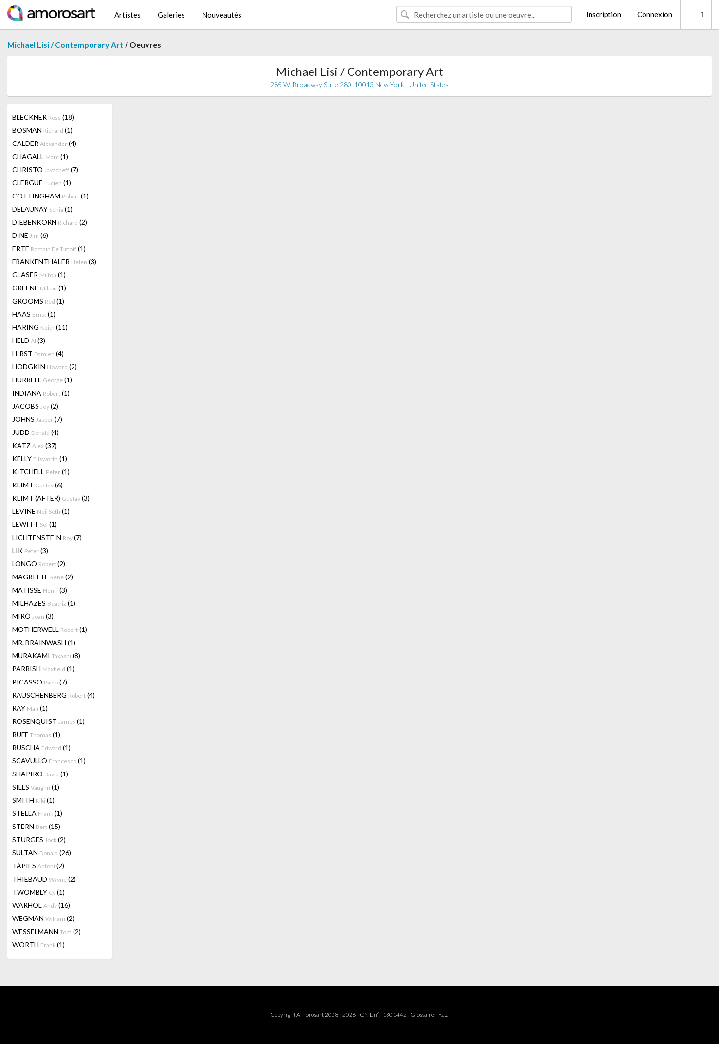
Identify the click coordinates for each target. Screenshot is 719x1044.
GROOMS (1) (38, 301)
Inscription (603, 14)
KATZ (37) (34, 445)
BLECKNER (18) (43, 117)
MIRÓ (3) (33, 616)
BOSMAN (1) (42, 130)
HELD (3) (28, 340)
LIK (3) (30, 550)
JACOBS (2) (35, 406)
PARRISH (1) (43, 669)
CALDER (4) (44, 143)
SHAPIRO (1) (40, 774)
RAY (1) (30, 708)
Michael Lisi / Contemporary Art (65, 44)
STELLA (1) (37, 813)
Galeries (171, 14)
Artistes (127, 14)
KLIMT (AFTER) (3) (51, 498)
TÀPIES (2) (38, 866)
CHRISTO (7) (45, 169)
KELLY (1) (39, 458)
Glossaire (422, 1014)
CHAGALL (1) (40, 156)
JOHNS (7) (37, 419)
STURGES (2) (39, 839)
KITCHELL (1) (41, 472)
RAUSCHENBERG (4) (53, 695)
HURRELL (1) (42, 380)
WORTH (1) (38, 944)
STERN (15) (36, 826)
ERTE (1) (49, 248)
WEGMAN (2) (43, 918)
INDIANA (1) (41, 393)
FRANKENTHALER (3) (54, 261)
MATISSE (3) (39, 590)
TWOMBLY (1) (38, 892)
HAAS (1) (33, 314)
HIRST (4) (38, 353)
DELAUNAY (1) (42, 209)
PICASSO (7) (39, 682)
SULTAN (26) (41, 852)
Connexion (654, 14)
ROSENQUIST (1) (48, 721)
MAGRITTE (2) (42, 577)
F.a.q (443, 1014)
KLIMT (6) (37, 485)
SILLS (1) (35, 787)
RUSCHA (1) (41, 747)
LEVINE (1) (41, 511)
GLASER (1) (39, 274)
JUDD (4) (35, 432)
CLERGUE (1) (41, 183)
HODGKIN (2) (44, 366)
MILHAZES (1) (43, 603)
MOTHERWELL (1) (49, 629)
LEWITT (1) (34, 524)
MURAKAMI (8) (46, 655)
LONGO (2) (38, 563)
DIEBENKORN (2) (49, 222)
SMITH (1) (33, 800)
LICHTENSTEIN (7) (47, 537)
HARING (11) (40, 327)
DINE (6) (30, 235)
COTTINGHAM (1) (50, 196)
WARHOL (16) (41, 905)
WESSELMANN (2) (46, 931)
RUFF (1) (36, 734)
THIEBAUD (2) (44, 879)
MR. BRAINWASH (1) (43, 642)
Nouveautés (221, 14)
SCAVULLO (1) (49, 760)
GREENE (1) (39, 288)
